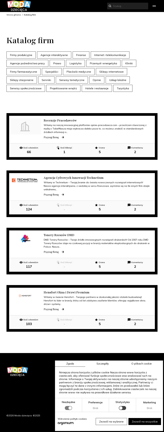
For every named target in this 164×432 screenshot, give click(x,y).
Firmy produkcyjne (21, 55)
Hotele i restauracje (97, 88)
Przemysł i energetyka (103, 63)
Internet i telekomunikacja (110, 55)
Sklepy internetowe (111, 71)
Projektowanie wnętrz (63, 88)
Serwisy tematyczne (71, 80)
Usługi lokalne (117, 80)
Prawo (57, 63)
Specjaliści (51, 71)
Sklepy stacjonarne (21, 80)
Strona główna (13, 14)
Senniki (46, 80)
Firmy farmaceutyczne (23, 71)
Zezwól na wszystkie (144, 421)
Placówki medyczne (78, 71)
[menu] (154, 6)
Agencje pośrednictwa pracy (27, 63)
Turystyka (123, 88)
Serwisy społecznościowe (26, 88)
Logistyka (75, 63)
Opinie (97, 80)
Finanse (81, 55)
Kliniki (129, 63)
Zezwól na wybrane (111, 421)
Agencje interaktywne (54, 55)
